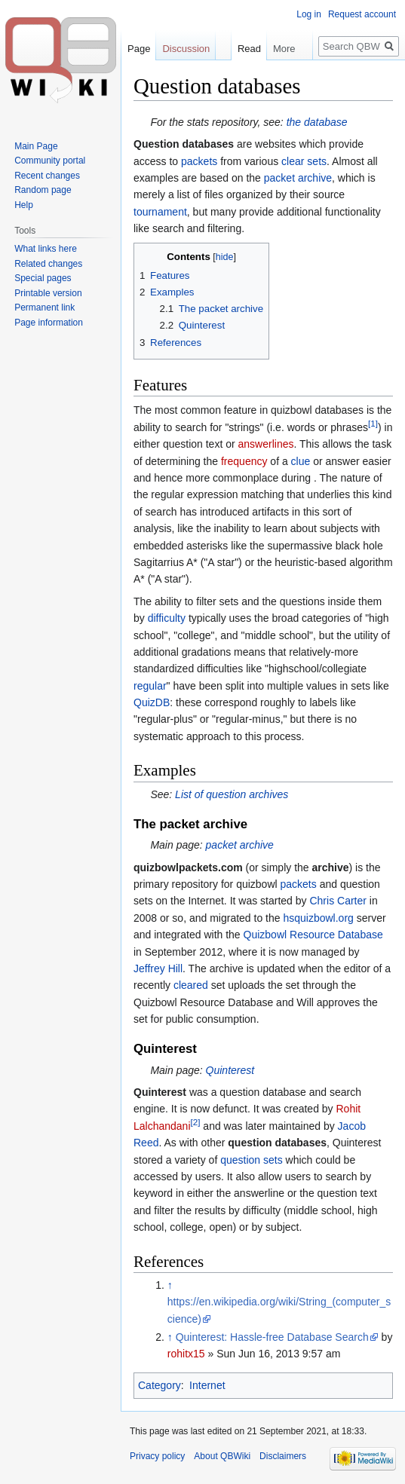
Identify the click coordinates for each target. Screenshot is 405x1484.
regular (150, 686)
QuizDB (151, 702)
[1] (373, 423)
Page (138, 48)
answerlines (266, 444)
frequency (244, 461)
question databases (277, 1143)
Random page (42, 190)
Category (159, 1385)
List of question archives (231, 794)
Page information (48, 322)
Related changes (48, 264)
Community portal (49, 160)
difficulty (167, 618)
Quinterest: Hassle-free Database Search (272, 1337)
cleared (190, 985)
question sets (251, 1160)
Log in (308, 14)
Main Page (35, 146)
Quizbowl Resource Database (313, 935)
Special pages (42, 278)
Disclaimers (282, 1456)
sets (317, 161)
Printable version (47, 293)
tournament (160, 212)
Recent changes (47, 175)
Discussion (186, 48)
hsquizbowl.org (318, 918)
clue (301, 461)
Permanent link (44, 307)
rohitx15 (186, 1354)
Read (244, 48)
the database (317, 122)
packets (199, 161)
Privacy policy (157, 1456)
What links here (45, 248)
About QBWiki (222, 1456)
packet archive (298, 178)
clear (292, 161)
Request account (362, 14)
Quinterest (230, 1070)
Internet (207, 1385)
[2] (196, 1122)
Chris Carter (337, 901)
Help (23, 205)
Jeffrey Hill (158, 968)
